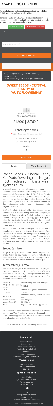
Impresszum (27, 351)
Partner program (26, 382)
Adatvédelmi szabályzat (26, 349)
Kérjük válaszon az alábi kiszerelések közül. (27, 134)
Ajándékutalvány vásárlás (26, 379)
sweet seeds (42, 324)
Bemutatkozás (26, 344)
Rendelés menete (26, 341)
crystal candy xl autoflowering (24, 324)
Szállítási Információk (26, 346)
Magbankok (15, 73)
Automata (8, 76)
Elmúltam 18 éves (15, 27)
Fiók (26, 392)
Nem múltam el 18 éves (35, 27)
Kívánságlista (26, 397)
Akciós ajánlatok (26, 384)
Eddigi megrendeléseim (26, 395)
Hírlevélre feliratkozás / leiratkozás (26, 399)
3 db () (26, 138)
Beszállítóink (26, 377)
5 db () (26, 142)
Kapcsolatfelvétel (26, 364)
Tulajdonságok (38, 166)
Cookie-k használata (26, 354)
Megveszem (26, 157)
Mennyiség (26, 146)
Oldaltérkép (26, 369)
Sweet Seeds (30, 73)
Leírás (14, 166)
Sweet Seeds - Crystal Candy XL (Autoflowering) (23, 78)
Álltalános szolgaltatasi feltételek (26, 356)
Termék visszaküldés (26, 367)
